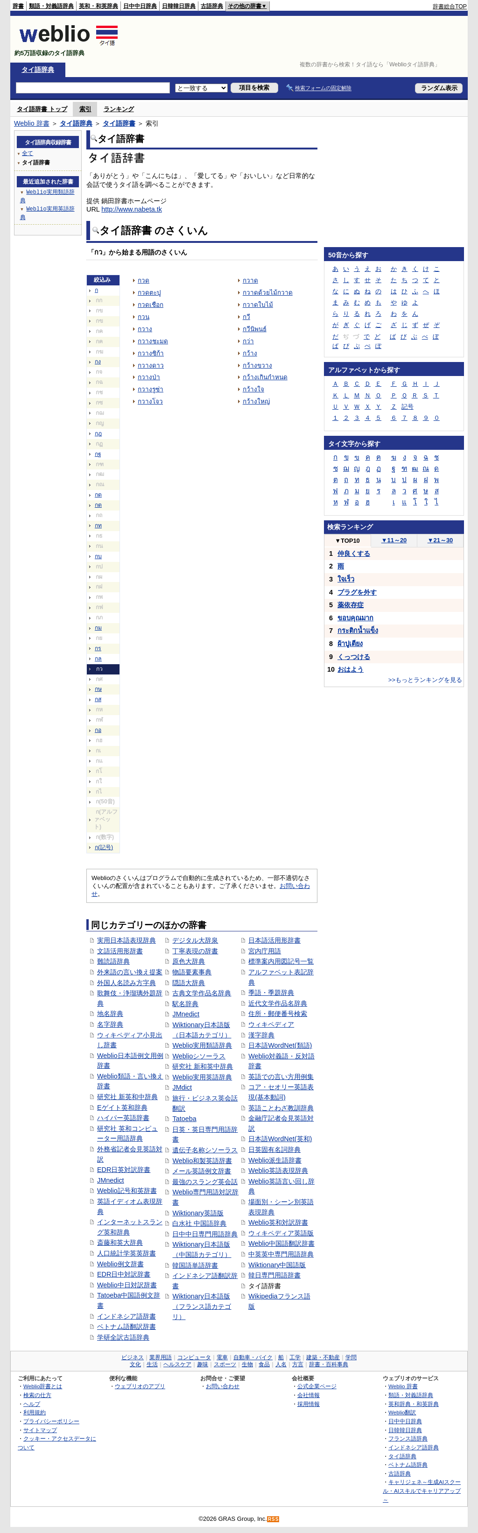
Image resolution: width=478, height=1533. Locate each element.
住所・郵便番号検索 (277, 1013)
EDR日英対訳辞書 (123, 1169)
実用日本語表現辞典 (126, 940)
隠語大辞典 (188, 983)
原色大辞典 (188, 961)
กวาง (145, 329)
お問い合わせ (222, 1386)
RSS (273, 1519)
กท (98, 525)
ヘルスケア (177, 1364)
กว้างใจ (253, 389)
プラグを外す (357, 592)
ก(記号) (104, 847)
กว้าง (250, 353)
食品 (264, 1364)
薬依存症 (350, 605)
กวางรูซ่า (150, 389)
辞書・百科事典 (328, 1364)
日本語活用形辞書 (274, 940)
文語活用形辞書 (120, 951)
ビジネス (132, 1357)
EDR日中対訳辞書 (123, 1274)
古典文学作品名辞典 (201, 993)
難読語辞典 (113, 961)
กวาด (250, 280)
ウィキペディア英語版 (281, 1233)
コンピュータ (194, 1357)
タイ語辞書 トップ (42, 109)
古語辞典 (212, 6)
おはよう (350, 669)
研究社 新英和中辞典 (127, 1096)
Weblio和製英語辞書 (202, 1160)
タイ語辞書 (119, 123)
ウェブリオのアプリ (140, 1386)
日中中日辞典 (140, 6)
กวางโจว (150, 401)
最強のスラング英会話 (205, 1181)
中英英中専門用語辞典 (281, 1254)
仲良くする (353, 553)
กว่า (248, 341)
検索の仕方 (37, 1395)
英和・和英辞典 (98, 6)
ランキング (119, 109)
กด (98, 494)
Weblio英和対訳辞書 (278, 1222)
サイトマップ (40, 1430)
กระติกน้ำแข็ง (357, 630)
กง (98, 361)
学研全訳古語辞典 (123, 1337)
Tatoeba (184, 1118)
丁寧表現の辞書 (195, 951)
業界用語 (160, 1357)
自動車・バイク (253, 1357)
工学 (295, 1357)
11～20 (394, 540)
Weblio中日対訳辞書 (127, 1285)
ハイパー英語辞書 (123, 1117)
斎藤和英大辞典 (120, 1242)
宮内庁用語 (264, 951)
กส (98, 699)
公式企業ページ (317, 1386)
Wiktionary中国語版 (277, 1265)
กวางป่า (149, 377)
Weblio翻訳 (402, 1412)
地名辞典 (110, 1013)
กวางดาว (151, 365)
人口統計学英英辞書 (126, 1253)
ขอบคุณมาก (355, 618)
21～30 (440, 540)
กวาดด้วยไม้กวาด (268, 292)
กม (98, 628)
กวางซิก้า (151, 353)
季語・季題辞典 (271, 992)
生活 (152, 1364)
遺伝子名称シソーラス (205, 1150)
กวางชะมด (153, 341)
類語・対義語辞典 (51, 6)
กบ (98, 556)
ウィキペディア (271, 1024)
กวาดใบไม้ (258, 304)
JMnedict (110, 1180)
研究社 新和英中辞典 (202, 1066)
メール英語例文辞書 (201, 1171)
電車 (222, 1357)
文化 (135, 1364)
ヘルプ (31, 1404)
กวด (143, 280)
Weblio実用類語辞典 (202, 1045)
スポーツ (225, 1364)
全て (27, 153)
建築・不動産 (323, 1357)
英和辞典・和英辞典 (413, 1404)
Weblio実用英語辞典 (202, 1077)
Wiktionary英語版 (197, 1213)
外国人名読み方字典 (126, 983)
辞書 (18, 6)
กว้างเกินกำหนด (265, 377)
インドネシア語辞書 (126, 1316)
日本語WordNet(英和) (280, 1139)
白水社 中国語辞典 (199, 1223)
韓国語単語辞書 (195, 1265)
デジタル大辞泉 (195, 940)
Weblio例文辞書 (120, 1264)
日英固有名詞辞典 (274, 1149)
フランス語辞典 (408, 1438)
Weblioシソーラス (198, 1056)
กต (98, 505)
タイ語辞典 (37, 69)
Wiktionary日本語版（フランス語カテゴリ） (201, 1306)
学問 (351, 1357)
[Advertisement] (297, 39)
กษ (98, 689)
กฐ (98, 454)
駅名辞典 (185, 1004)
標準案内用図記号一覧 (281, 961)
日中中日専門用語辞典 (205, 1234)
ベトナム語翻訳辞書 (126, 1326)
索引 (85, 109)
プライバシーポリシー (51, 1421)
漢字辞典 (261, 1035)
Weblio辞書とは (42, 1386)
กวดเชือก (150, 304)
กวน (143, 316)
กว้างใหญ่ (256, 401)
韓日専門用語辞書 (274, 1275)
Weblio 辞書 (31, 123)
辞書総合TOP (450, 6)
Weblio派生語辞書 (275, 1160)
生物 (247, 1364)
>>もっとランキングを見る (425, 679)
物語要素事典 (191, 972)
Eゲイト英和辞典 (122, 1107)
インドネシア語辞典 (413, 1447)
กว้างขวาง (257, 365)
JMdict (182, 1087)
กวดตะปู (149, 292)
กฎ (98, 433)
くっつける (353, 656)
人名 (281, 1364)
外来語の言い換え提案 (129, 972)
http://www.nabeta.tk (131, 209)
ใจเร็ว (345, 579)
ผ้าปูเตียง (350, 643)
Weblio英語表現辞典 (278, 1170)
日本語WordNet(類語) (280, 1045)
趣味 (202, 1364)
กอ (98, 730)
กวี (246, 316)
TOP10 (347, 540)
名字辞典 (110, 1024)
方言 (297, 1364)
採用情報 (308, 1404)
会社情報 (308, 1395)
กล (98, 658)
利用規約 (34, 1412)
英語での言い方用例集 (281, 1076)
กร (98, 648)
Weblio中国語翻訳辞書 (281, 1243)
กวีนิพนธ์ (255, 329)
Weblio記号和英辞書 (127, 1190)
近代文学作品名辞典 (277, 1003)
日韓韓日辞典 (179, 6)
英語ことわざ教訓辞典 (281, 1108)
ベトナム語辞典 (408, 1465)
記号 (407, 406)
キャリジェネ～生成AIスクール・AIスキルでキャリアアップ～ (422, 1490)
